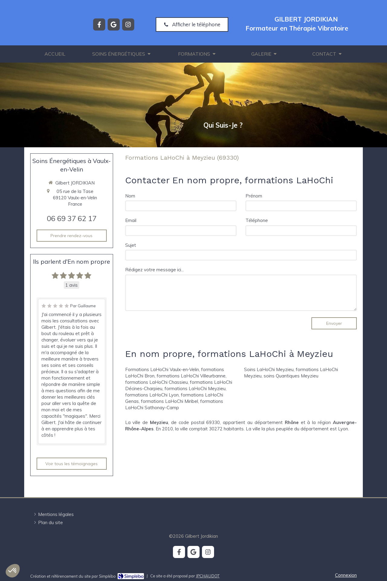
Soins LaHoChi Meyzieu (269, 369)
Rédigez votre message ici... (154, 270)
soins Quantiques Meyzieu (291, 376)
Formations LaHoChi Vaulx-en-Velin (162, 369)
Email (130, 220)
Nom (130, 196)
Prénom (254, 196)
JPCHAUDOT (208, 575)
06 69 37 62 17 (71, 218)
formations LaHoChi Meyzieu (195, 388)
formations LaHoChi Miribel (169, 401)
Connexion (346, 575)
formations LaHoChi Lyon (152, 395)
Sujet (130, 245)
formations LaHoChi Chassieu (156, 382)
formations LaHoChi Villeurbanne (191, 376)
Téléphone (257, 220)
